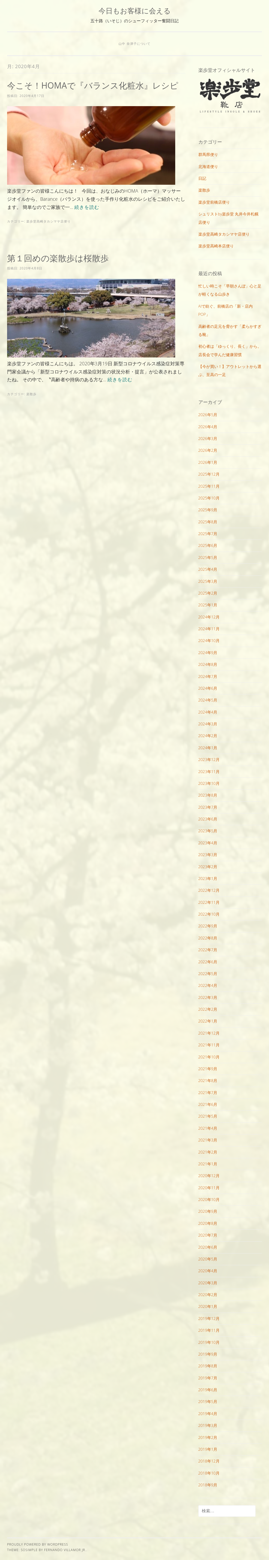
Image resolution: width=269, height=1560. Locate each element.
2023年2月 (208, 866)
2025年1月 (208, 604)
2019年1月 (208, 1449)
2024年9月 (208, 652)
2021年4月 (208, 1128)
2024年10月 (209, 640)
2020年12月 (209, 1175)
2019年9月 (208, 1354)
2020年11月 (209, 1187)
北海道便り (208, 166)
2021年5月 (208, 1116)
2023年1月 (208, 878)
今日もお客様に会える (135, 10)
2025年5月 (208, 557)
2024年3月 (208, 723)
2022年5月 (208, 973)
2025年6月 (208, 545)
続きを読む (86, 207)
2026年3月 (208, 438)
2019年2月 (208, 1437)
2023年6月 (208, 819)
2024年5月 (208, 700)
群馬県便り (208, 154)
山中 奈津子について (134, 43)
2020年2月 (208, 1294)
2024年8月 (208, 664)
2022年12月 (209, 890)
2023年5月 (208, 830)
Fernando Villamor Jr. (65, 1550)
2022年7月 (208, 949)
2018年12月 (209, 1461)
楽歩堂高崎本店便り (216, 245)
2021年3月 (208, 1140)
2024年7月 (208, 676)
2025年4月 (208, 569)
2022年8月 (208, 938)
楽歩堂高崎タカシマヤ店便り (48, 221)
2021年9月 (208, 1068)
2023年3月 (208, 854)
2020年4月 (208, 1270)
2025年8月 (208, 521)
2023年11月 (209, 771)
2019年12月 (209, 1318)
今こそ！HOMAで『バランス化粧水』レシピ (92, 85)
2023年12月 (209, 759)
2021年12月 (209, 1033)
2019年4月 (208, 1413)
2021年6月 (208, 1104)
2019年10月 (209, 1342)
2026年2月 (208, 450)
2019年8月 (208, 1365)
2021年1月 (208, 1163)
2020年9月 (208, 1211)
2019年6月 (208, 1389)
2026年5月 (208, 414)
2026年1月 (208, 462)
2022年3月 (208, 997)
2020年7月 (208, 1235)
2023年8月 (208, 795)
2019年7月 (208, 1377)
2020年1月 (208, 1306)
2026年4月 (208, 426)
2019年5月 (208, 1401)
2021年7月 (208, 1092)
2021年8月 (208, 1080)
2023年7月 (208, 807)
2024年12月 (209, 616)
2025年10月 (209, 498)
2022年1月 (208, 1021)
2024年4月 (208, 712)
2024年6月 (208, 688)
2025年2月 (208, 593)
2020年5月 (208, 1259)
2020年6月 (208, 1247)
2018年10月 (209, 1473)
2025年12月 (209, 474)
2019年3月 (208, 1425)
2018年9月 (208, 1484)
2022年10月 (209, 914)
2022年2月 (208, 1009)
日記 (202, 178)
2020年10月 (209, 1199)
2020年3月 (208, 1282)
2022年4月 (208, 985)
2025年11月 (209, 486)
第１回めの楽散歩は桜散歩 (58, 258)
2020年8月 (208, 1223)
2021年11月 (209, 1044)
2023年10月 (209, 783)
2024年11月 (209, 628)
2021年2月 (208, 1152)
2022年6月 (208, 961)
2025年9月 (208, 509)
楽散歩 (31, 394)
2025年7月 (208, 533)
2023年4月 (208, 842)
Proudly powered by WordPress (37, 1544)
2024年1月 (208, 747)
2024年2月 (208, 735)
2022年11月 (209, 902)
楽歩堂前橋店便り (214, 202)
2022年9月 (208, 925)
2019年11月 (209, 1330)
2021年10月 (209, 1056)
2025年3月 (208, 581)
